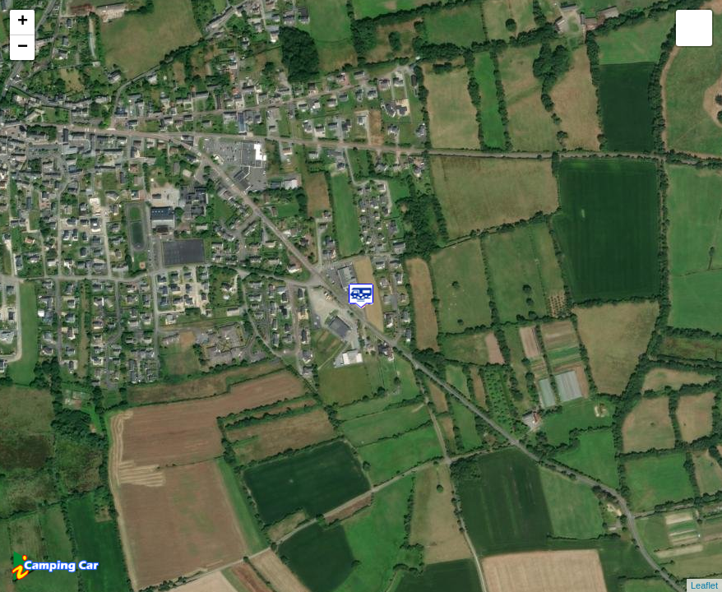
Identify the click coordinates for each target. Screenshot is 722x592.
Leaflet (704, 585)
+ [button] (22, 22)
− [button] (22, 47)
